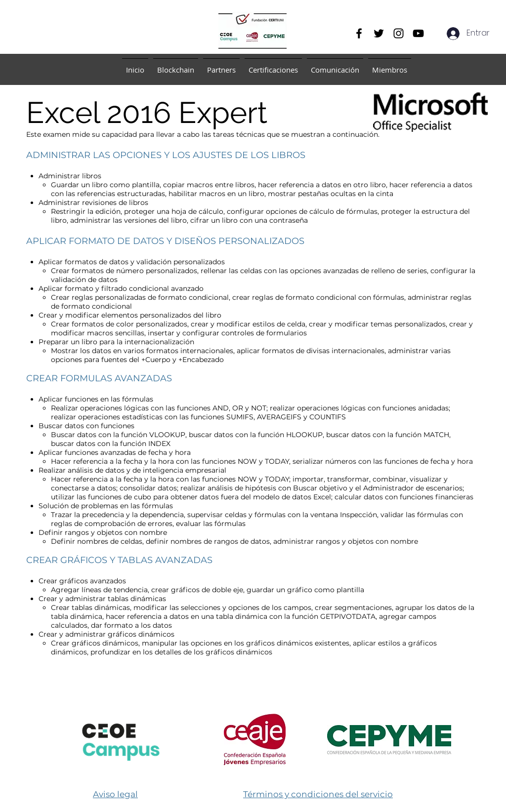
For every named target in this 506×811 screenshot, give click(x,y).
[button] (176, 65)
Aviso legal (115, 794)
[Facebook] (359, 33)
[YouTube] (418, 33)
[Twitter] (378, 33)
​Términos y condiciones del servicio (318, 794)
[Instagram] (398, 33)
